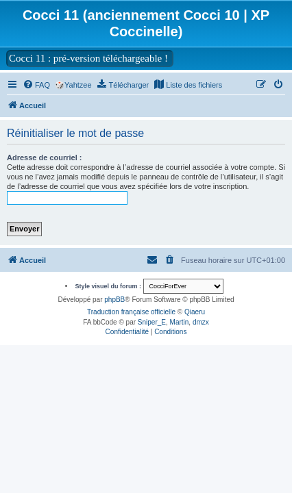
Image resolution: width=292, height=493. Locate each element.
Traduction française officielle (131, 312)
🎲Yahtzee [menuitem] (73, 85)
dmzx (201, 322)
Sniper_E (152, 322)
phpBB (114, 299)
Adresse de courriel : (44, 157)
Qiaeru (194, 312)
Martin (179, 322)
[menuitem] (36, 85)
